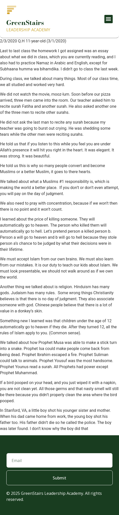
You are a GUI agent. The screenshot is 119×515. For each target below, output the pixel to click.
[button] (108, 19)
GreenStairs (25, 23)
